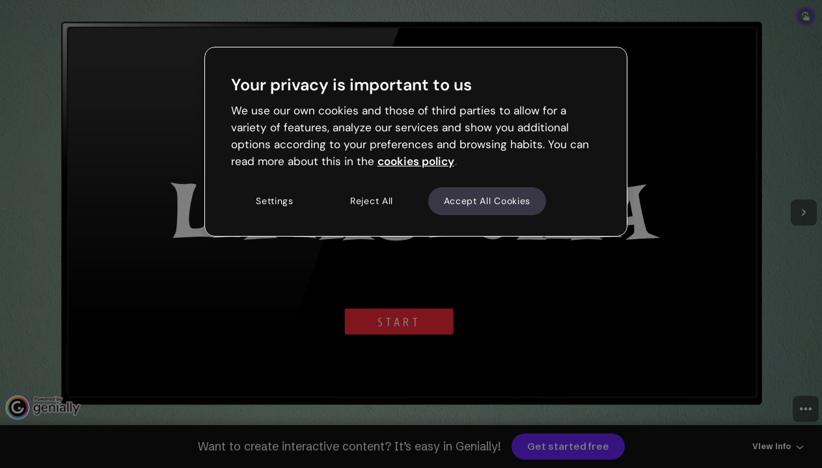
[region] (415, 142)
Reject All (371, 201)
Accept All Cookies (487, 201)
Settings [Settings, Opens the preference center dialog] (275, 201)
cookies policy (415, 161)
